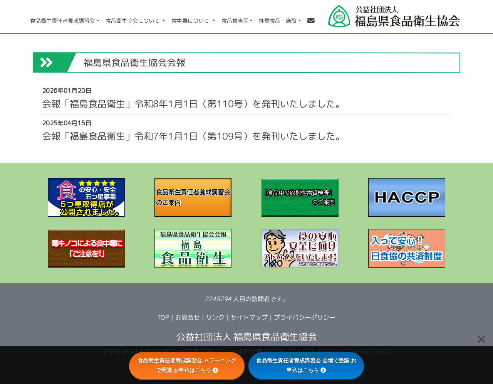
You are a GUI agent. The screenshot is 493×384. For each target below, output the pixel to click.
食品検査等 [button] (234, 20)
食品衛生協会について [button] (133, 20)
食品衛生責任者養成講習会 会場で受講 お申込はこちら (306, 365)
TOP (163, 317)
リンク (215, 317)
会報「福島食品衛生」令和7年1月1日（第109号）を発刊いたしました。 (193, 136)
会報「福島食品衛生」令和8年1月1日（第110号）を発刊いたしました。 (193, 103)
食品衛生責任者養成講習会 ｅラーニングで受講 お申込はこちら (187, 365)
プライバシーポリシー (304, 317)
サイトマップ (249, 317)
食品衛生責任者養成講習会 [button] (62, 20)
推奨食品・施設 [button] (278, 20)
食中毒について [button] (191, 20)
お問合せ (187, 317)
